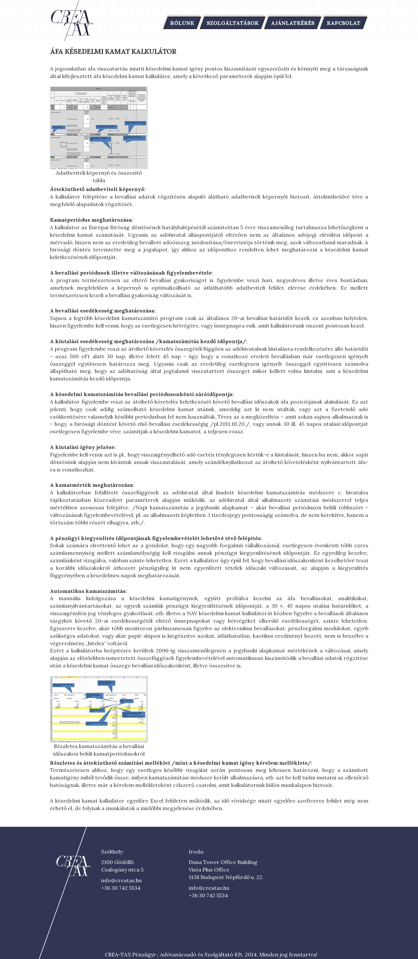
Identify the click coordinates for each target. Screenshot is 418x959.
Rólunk (182, 23)
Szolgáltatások (233, 23)
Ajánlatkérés (292, 23)
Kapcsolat (344, 23)
